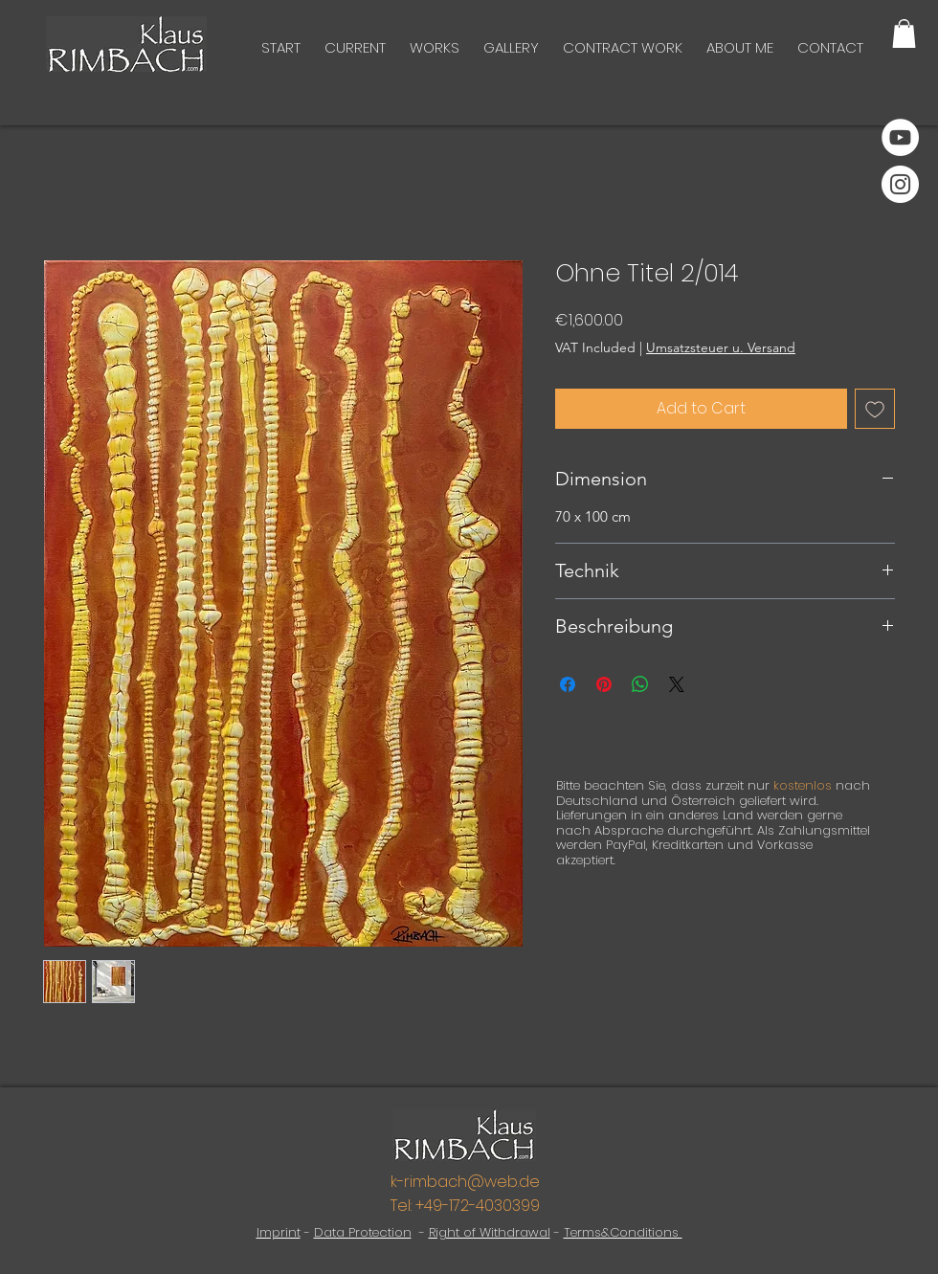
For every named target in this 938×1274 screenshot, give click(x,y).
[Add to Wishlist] (875, 409)
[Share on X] (676, 684)
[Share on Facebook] (567, 684)
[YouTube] (900, 137)
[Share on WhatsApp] (640, 684)
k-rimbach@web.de (465, 1182)
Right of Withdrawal (489, 1232)
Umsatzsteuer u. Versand (720, 347)
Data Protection (363, 1232)
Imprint (279, 1232)
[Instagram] (900, 184)
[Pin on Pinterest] (603, 684)
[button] (904, 33)
